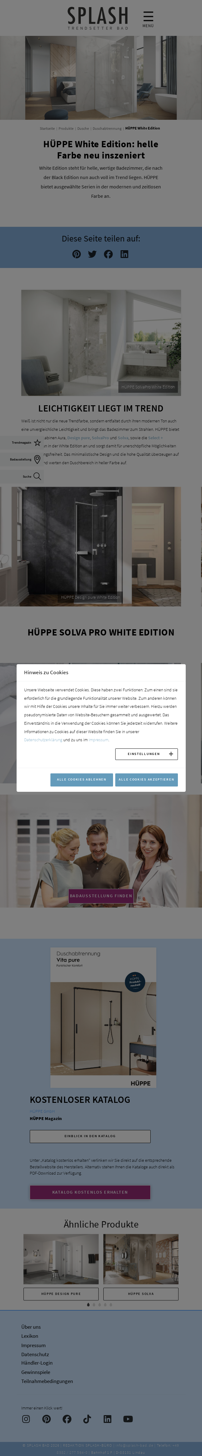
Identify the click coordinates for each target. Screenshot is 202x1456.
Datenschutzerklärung (43, 740)
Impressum (98, 740)
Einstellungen (144, 754)
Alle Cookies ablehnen (81, 779)
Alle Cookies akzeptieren (146, 779)
